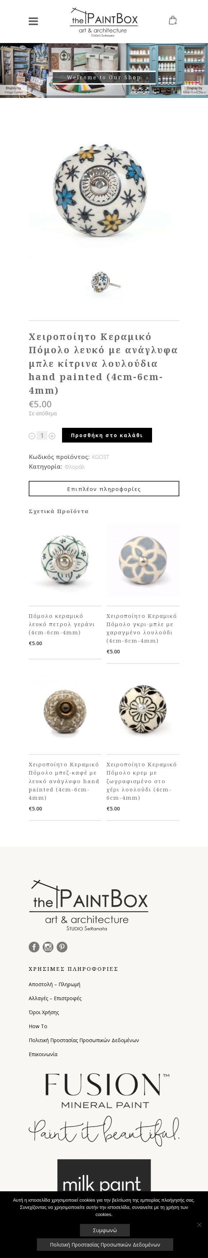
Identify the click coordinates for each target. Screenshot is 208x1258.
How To (38, 1026)
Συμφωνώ (105, 1230)
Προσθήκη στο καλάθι (107, 435)
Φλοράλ (75, 466)
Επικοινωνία (43, 1054)
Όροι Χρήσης (44, 1012)
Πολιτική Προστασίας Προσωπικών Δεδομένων (84, 1040)
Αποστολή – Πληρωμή (54, 984)
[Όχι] (199, 1224)
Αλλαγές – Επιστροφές (55, 998)
